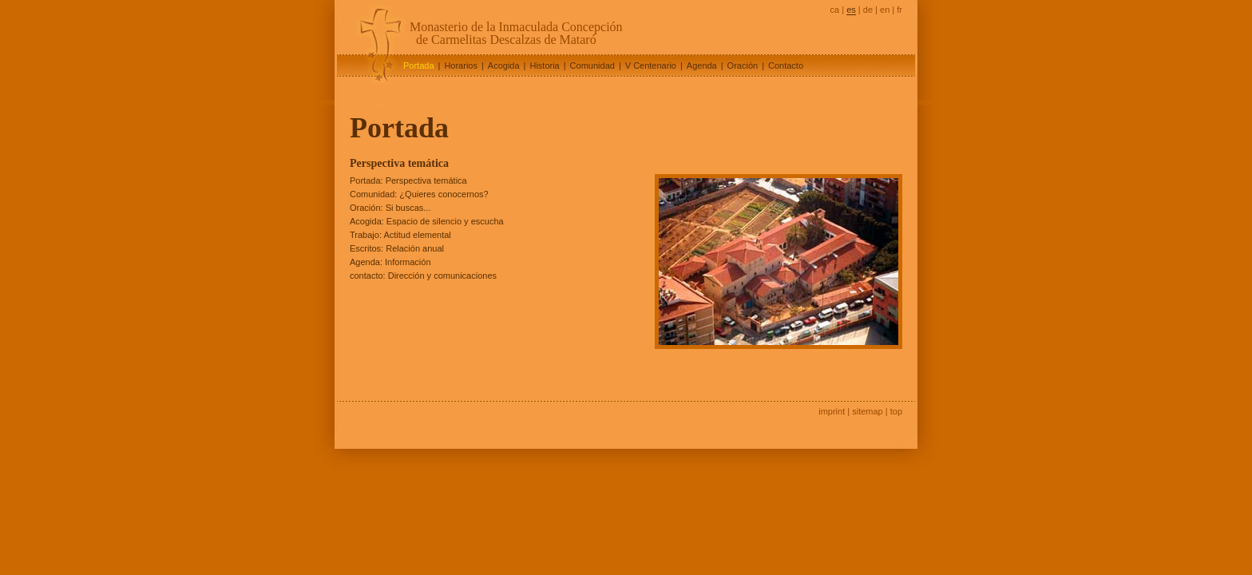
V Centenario (650, 65)
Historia (544, 65)
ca (835, 9)
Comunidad (592, 65)
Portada (418, 65)
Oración (743, 65)
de (868, 9)
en (884, 9)
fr (899, 9)
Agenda (702, 65)
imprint (831, 411)
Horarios (460, 65)
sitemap (867, 411)
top (896, 411)
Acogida (504, 65)
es (851, 9)
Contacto (785, 65)
